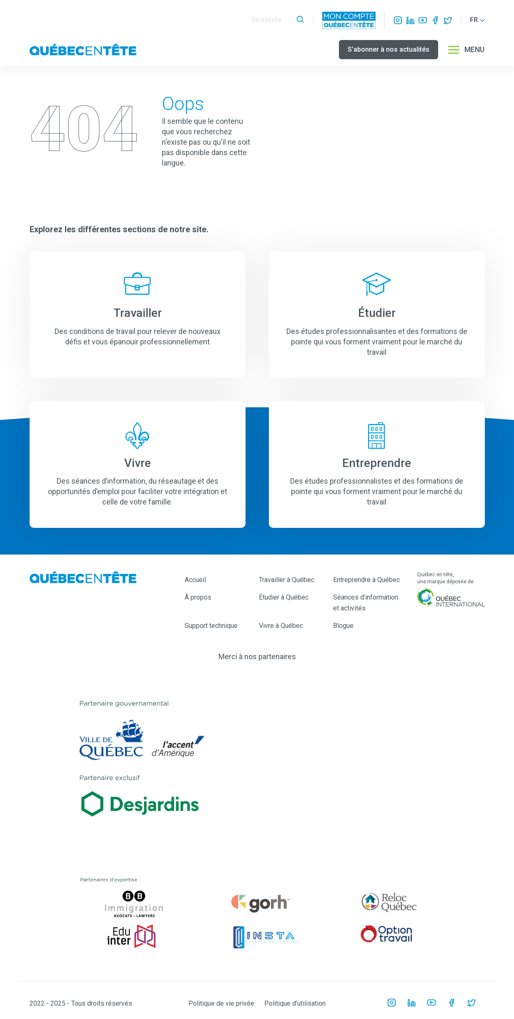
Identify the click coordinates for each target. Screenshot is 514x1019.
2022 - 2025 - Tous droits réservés (81, 1003)
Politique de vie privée (221, 1003)
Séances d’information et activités (365, 602)
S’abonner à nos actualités (388, 49)
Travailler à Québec (286, 580)
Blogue (343, 626)
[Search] (272, 20)
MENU (465, 49)
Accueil (195, 580)
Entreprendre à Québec (366, 580)
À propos (198, 597)
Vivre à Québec (281, 626)
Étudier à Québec (283, 597)
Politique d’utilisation (295, 1003)
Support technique (211, 626)
